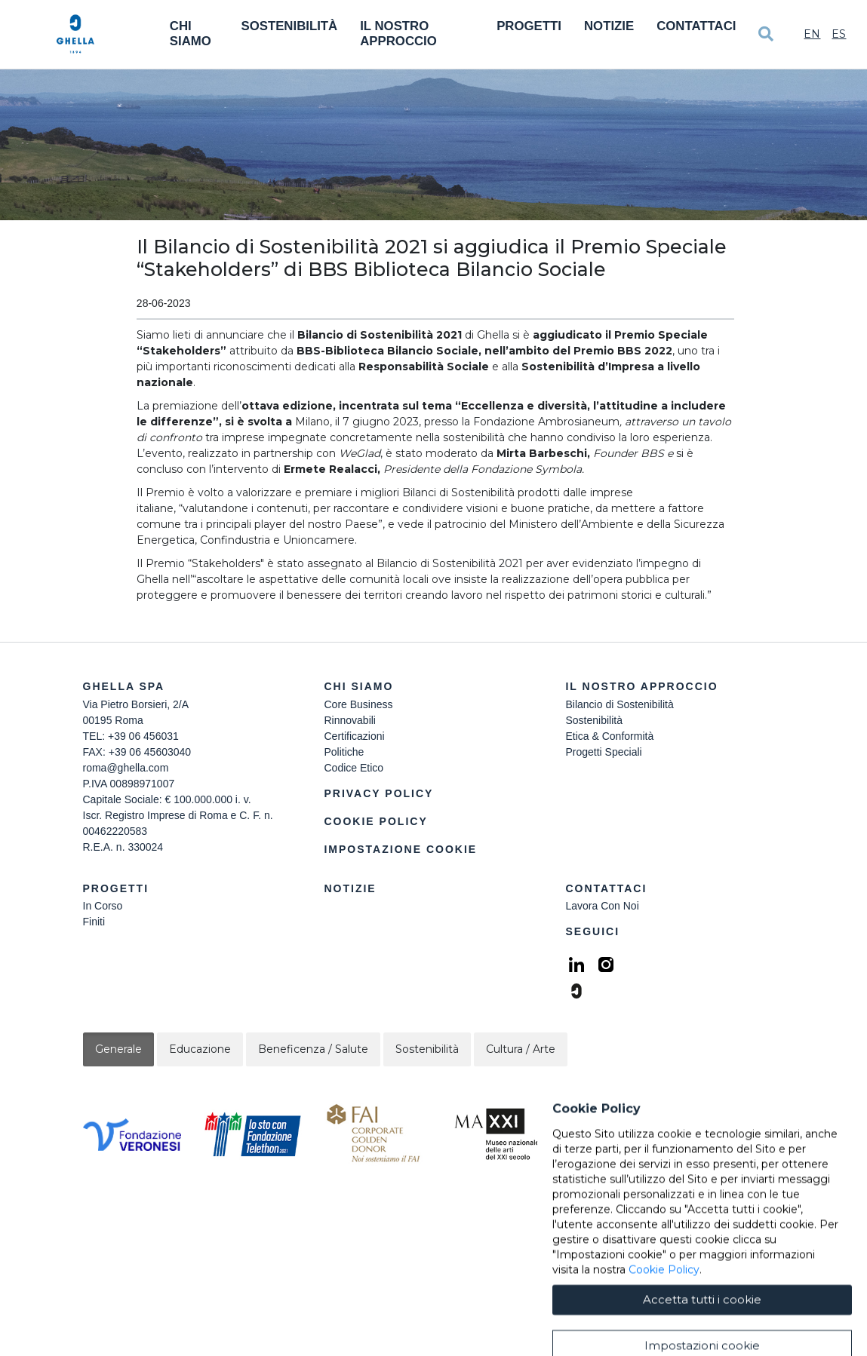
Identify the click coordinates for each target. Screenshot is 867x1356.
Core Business (358, 704)
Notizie (609, 26)
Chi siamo (358, 686)
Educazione (200, 1049)
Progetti (529, 26)
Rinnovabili (349, 720)
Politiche (344, 752)
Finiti (94, 922)
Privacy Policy (378, 793)
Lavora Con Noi (601, 906)
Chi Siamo (190, 33)
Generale (118, 1049)
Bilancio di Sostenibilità (619, 704)
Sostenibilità (289, 26)
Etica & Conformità (609, 736)
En (812, 34)
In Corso (103, 906)
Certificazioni (354, 736)
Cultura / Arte (520, 1049)
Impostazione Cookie (400, 849)
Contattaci (696, 26)
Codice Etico (353, 768)
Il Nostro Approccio (398, 33)
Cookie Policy (375, 821)
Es (839, 34)
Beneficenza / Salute (313, 1049)
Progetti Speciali (603, 752)
